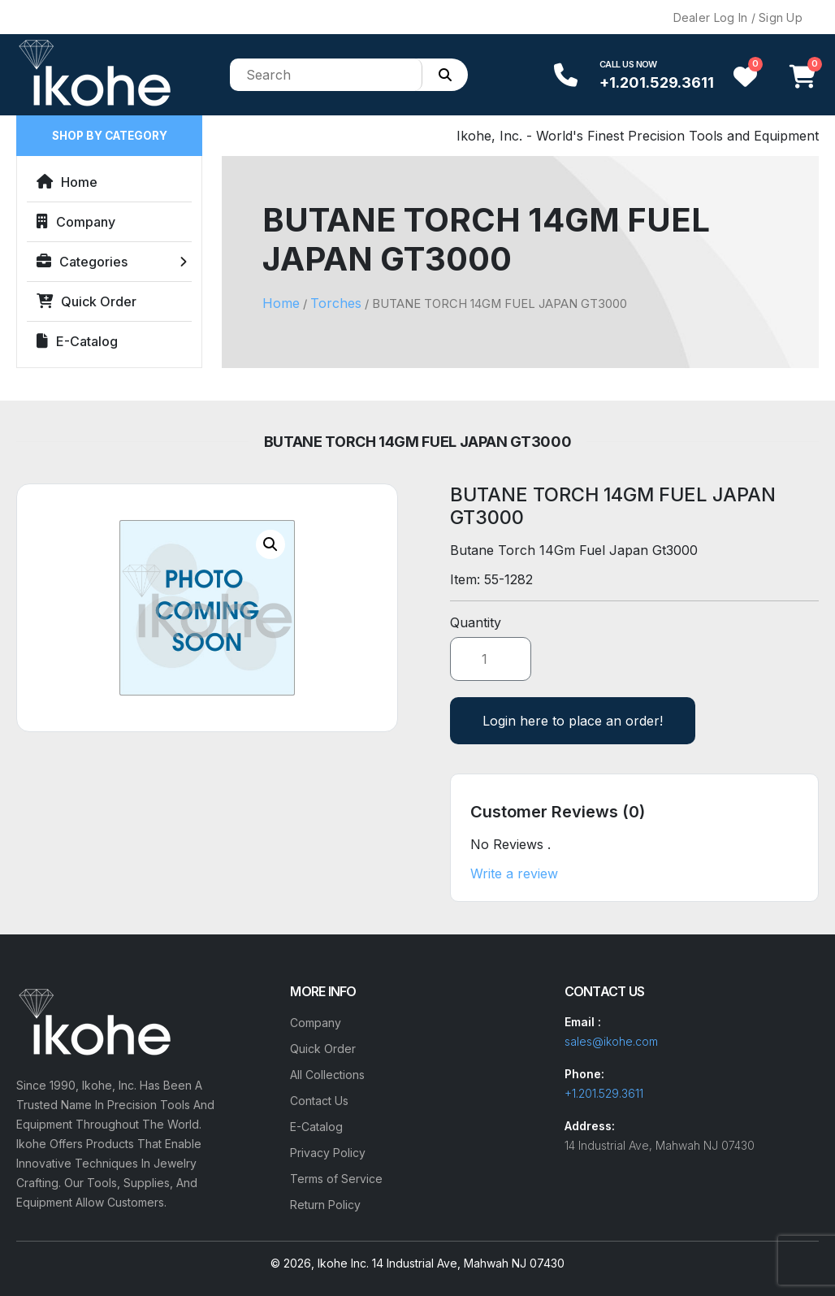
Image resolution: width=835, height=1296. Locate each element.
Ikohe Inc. (343, 1263)
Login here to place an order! (572, 721)
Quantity (475, 622)
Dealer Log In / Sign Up (738, 17)
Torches (335, 303)
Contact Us (319, 1100)
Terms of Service (336, 1178)
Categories (82, 262)
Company (76, 222)
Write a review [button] (514, 873)
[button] (270, 544)
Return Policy (325, 1204)
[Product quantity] (490, 659)
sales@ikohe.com (611, 1041)
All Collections (327, 1074)
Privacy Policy (328, 1152)
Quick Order (86, 301)
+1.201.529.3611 (656, 82)
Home (67, 182)
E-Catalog (77, 341)
